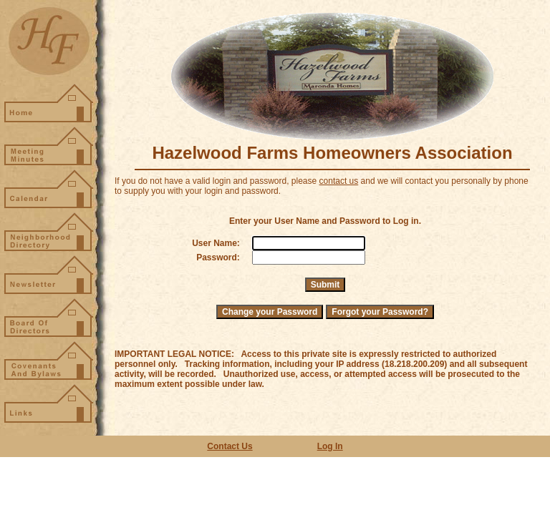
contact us (339, 181)
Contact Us (229, 446)
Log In (330, 446)
